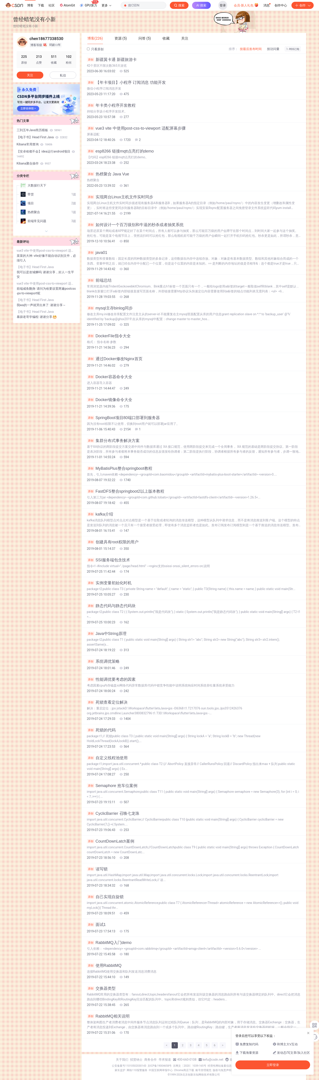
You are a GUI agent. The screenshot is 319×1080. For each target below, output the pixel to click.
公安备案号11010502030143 (129, 1065)
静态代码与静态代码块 (111, 606)
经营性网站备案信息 (220, 1065)
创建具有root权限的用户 (112, 542)
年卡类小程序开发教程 (111, 105)
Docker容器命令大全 (109, 377)
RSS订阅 (292, 49)
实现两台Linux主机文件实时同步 (120, 197)
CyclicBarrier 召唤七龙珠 (113, 813)
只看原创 (95, 49)
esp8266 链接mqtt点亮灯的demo (120, 151)
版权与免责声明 (222, 1070)
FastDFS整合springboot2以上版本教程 (125, 491)
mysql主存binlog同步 (110, 308)
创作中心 (281, 5)
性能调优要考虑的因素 (111, 679)
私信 (63, 75)
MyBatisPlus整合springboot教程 (119, 468)
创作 (302, 5)
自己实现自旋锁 (105, 897)
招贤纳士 (136, 1059)
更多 (106, 5)
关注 (30, 75)
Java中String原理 (106, 633)
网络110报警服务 (137, 1070)
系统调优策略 (103, 661)
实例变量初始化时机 (109, 583)
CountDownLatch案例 (110, 841)
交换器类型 (101, 988)
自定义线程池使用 (107, 758)
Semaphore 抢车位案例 (112, 785)
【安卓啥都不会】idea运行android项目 (46, 154)
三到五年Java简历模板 (39, 130)
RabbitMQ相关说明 (108, 1016)
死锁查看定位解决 (107, 702)
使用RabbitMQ (104, 965)
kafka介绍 (100, 514)
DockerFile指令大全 (109, 336)
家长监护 (120, 1070)
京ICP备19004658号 (160, 1065)
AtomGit (67, 5)
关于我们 (122, 1059)
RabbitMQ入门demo (109, 942)
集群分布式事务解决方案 (113, 440)
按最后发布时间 (251, 49)
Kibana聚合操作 (34, 163)
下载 (41, 5)
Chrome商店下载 (184, 1070)
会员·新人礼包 (246, 5)
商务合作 (150, 1059)
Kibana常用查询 (34, 144)
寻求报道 (164, 1059)
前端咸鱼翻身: (27, 288)
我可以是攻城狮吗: (30, 272)
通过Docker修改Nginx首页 (114, 359)
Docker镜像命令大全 (109, 399)
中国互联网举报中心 (161, 1070)
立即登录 (273, 1065)
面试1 (96, 924)
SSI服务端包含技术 (108, 560)
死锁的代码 (101, 730)
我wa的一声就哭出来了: (33, 305)
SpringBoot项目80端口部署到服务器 (123, 418)
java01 (97, 252)
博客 (30, 5)
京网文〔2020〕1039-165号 (189, 1065)
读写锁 (97, 869)
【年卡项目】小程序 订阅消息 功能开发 (126, 82)
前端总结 (99, 280)
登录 (223, 5)
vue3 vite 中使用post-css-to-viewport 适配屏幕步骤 (136, 128)
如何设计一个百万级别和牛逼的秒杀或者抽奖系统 (135, 225)
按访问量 (273, 49)
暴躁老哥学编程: (28, 317)
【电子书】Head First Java (42, 137)
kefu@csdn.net (213, 1059)
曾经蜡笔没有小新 (34, 19)
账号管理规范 (203, 1070)
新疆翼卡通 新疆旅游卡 (112, 59)
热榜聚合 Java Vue (108, 174)
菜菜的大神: (25, 255)
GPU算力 (89, 4)
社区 (51, 5)
